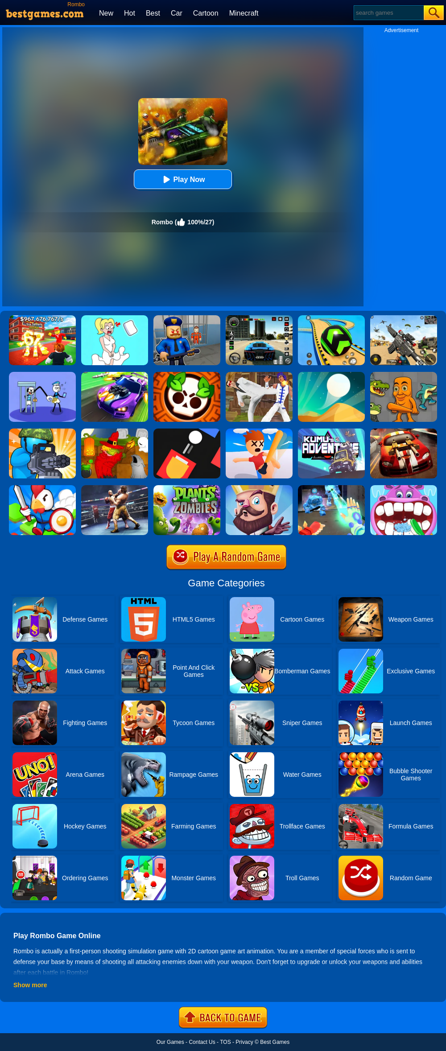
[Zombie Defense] (42, 432)
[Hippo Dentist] (403, 488)
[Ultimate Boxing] (114, 488)
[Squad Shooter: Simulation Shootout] (403, 318)
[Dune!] (331, 375)
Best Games (274, 1042)
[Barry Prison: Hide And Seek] (186, 318)
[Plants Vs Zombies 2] (186, 488)
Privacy (244, 1042)
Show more (30, 985)
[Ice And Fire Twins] (331, 488)
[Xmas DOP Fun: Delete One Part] (114, 318)
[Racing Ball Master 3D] (331, 318)
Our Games (170, 1042)
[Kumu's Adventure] (331, 432)
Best (153, 13)
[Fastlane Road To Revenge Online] (114, 375)
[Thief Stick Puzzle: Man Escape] (42, 375)
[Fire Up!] (186, 432)
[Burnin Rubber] (403, 432)
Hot (129, 13)
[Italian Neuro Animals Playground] (403, 375)
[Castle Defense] (259, 488)
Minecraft (244, 13)
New (106, 13)
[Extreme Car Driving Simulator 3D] (259, 318)
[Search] (388, 12)
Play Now (183, 179)
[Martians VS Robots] (114, 432)
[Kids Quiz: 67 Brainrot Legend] (42, 318)
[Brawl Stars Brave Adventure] (186, 375)
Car (176, 13)
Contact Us (202, 1042)
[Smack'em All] (259, 432)
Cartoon (206, 13)
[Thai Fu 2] (259, 375)
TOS (225, 1042)
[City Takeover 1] (42, 488)
